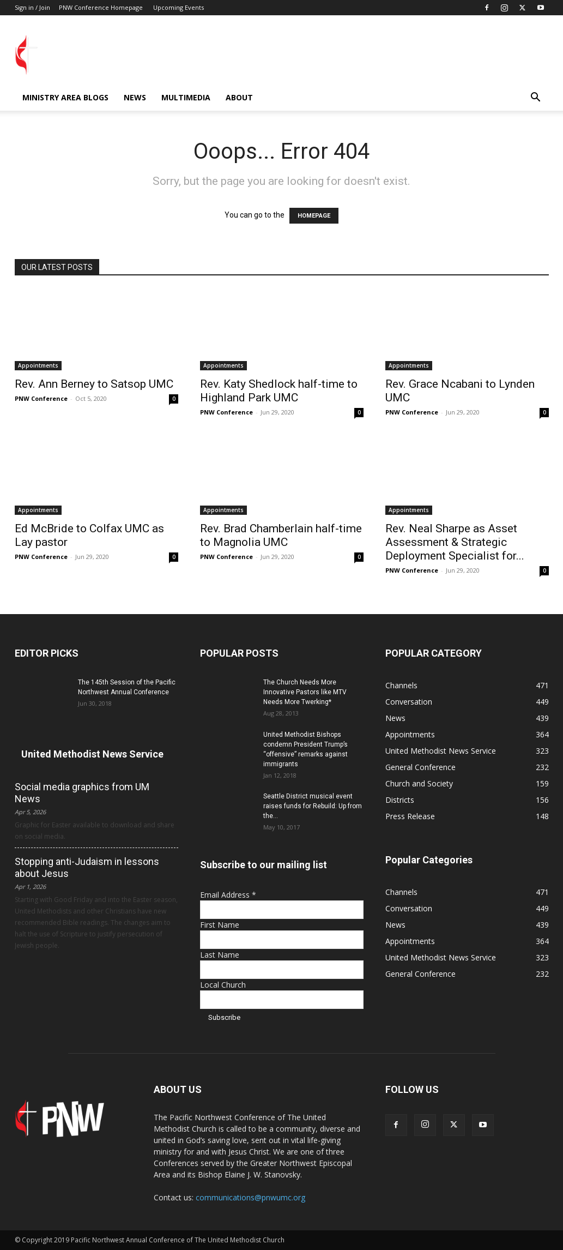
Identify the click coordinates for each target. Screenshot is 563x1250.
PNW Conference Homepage (101, 7)
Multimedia (185, 97)
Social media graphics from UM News (82, 792)
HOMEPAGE (314, 215)
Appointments (38, 365)
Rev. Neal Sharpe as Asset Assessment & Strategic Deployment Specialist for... (454, 542)
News (135, 97)
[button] (536, 98)
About (239, 97)
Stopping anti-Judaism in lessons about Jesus (87, 867)
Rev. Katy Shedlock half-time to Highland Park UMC (279, 390)
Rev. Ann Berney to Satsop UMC (94, 383)
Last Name (219, 954)
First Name (219, 925)
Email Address (228, 895)
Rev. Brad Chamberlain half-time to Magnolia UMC (281, 535)
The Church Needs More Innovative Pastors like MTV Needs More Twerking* (305, 692)
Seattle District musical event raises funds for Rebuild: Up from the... (312, 806)
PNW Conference (41, 398)
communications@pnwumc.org (250, 1197)
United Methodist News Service (92, 754)
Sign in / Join (32, 7)
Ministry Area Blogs (65, 97)
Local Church (223, 984)
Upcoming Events (178, 7)
